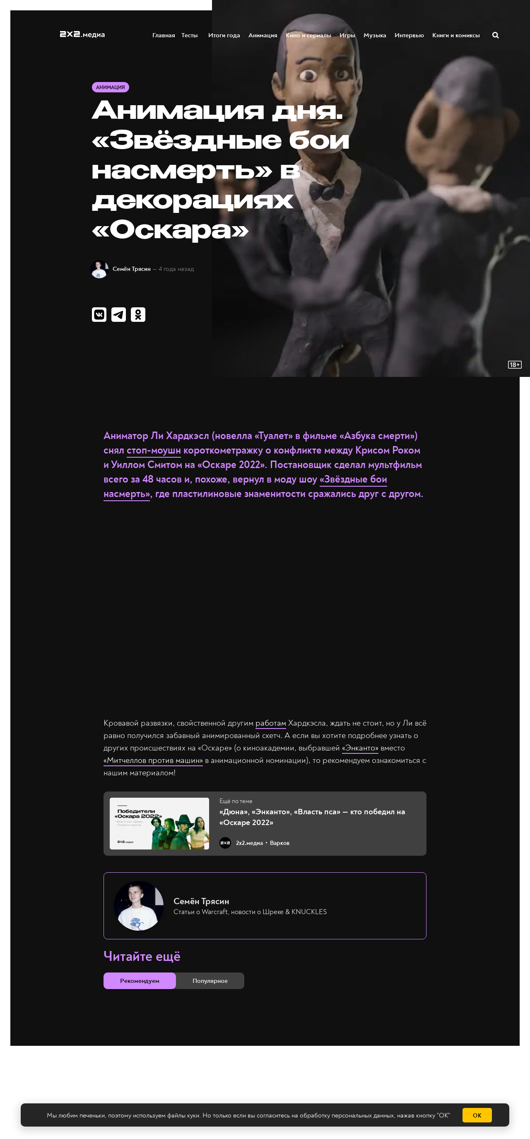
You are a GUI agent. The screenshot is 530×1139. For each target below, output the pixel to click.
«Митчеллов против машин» (153, 760)
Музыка (375, 34)
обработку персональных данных (347, 1115)
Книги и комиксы (456, 34)
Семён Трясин (132, 269)
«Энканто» (360, 748)
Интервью (410, 34)
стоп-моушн (154, 450)
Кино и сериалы (309, 34)
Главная (164, 34)
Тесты (192, 34)
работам (270, 723)
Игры (348, 34)
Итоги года (224, 34)
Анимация (263, 34)
